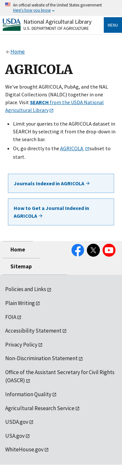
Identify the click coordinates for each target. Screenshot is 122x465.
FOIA (10, 317)
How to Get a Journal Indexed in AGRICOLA (51, 212)
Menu (113, 25)
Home (17, 249)
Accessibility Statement (33, 330)
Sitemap (21, 266)
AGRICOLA (72, 148)
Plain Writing (20, 303)
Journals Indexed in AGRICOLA (52, 183)
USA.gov (15, 435)
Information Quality (28, 394)
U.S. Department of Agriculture (56, 28)
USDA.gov (16, 421)
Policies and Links (25, 289)
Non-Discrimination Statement (41, 358)
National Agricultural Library (57, 21)
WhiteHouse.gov (24, 449)
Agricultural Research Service (40, 408)
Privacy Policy (21, 344)
